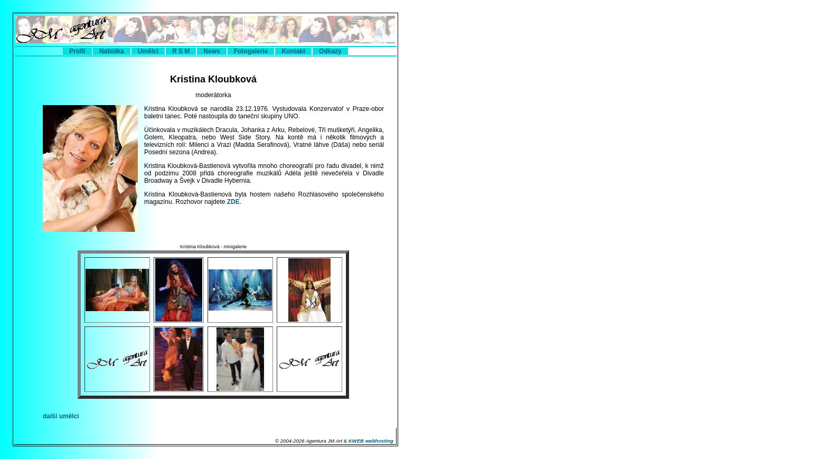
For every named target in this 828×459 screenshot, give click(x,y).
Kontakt (293, 51)
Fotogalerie (251, 51)
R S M (181, 51)
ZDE (233, 201)
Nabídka (111, 51)
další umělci (61, 416)
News (211, 51)
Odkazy (330, 51)
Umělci (148, 51)
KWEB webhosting (371, 441)
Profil (77, 51)
